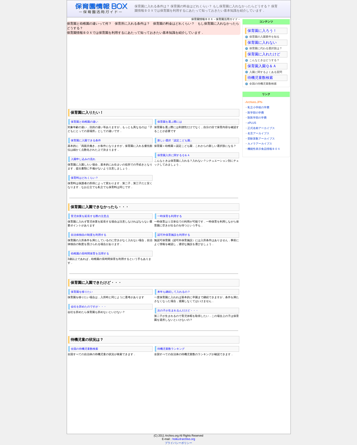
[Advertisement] (153, 71)
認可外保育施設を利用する (173, 234)
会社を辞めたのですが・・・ (88, 306)
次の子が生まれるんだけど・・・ (177, 310)
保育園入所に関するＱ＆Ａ (173, 155)
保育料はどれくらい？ (84, 177)
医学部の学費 (255, 112)
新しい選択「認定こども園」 (175, 140)
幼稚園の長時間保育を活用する (90, 253)
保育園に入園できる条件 (86, 140)
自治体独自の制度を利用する (88, 234)
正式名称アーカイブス (261, 128)
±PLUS (251, 122)
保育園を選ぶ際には (169, 121)
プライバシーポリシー (178, 443)
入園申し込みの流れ (83, 159)
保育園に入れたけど (263, 54)
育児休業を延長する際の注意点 (90, 216)
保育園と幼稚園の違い (84, 121)
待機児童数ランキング (171, 348)
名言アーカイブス (258, 133)
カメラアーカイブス (259, 143)
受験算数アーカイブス (261, 138)
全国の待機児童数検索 (84, 348)
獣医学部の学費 (257, 117)
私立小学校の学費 (258, 107)
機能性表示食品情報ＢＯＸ (263, 148)
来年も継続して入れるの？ (173, 291)
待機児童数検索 (260, 78)
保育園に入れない (262, 42)
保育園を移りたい (82, 291)
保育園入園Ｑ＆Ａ (261, 66)
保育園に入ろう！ (262, 31)
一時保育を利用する (169, 216)
